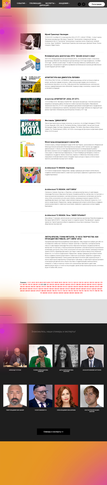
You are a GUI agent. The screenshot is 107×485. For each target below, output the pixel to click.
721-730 (67, 291)
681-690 (46, 291)
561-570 (64, 289)
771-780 (94, 291)
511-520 (38, 289)
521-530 (43, 289)
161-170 (99, 282)
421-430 (73, 286)
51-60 (47, 282)
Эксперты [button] (49, 3)
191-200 (32, 284)
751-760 (83, 291)
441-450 (83, 286)
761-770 (89, 291)
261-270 (70, 284)
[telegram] (79, 4)
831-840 (63, 293)
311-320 (97, 284)
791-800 (42, 293)
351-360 (35, 286)
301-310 (91, 284)
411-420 (67, 286)
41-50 (43, 282)
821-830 (58, 293)
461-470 (94, 286)
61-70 (51, 282)
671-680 (41, 291)
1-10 (28, 282)
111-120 (73, 282)
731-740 (73, 291)
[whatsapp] (83, 4)
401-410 (62, 286)
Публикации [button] (35, 3)
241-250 (59, 284)
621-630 (97, 289)
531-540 (48, 289)
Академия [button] (63, 3)
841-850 (69, 293)
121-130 (78, 282)
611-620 (91, 289)
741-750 (78, 291)
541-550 (54, 289)
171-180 (22, 284)
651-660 (30, 291)
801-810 (47, 293)
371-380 (46, 286)
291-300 (86, 284)
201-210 (38, 284)
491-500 (27, 289)
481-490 (22, 289)
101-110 (67, 282)
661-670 (35, 291)
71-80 (54, 282)
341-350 (30, 286)
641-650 (25, 291)
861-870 (79, 293)
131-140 (83, 282)
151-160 (94, 282)
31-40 (39, 282)
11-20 (31, 282)
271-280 (75, 284)
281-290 (81, 284)
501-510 (32, 289)
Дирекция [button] (44, 5)
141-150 (89, 282)
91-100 (63, 282)
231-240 (54, 284)
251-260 (65, 284)
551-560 (59, 289)
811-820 (53, 293)
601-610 (86, 289)
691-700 (51, 291)
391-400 (57, 286)
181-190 (27, 284)
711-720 (62, 291)
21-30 (35, 282)
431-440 (78, 286)
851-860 (74, 293)
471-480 (99, 286)
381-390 (51, 286)
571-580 (70, 289)
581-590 (75, 289)
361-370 (41, 286)
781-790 (99, 291)
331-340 (25, 286)
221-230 (49, 284)
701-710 (57, 291)
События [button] (21, 3)
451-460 (89, 286)
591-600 (81, 289)
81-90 (58, 282)
